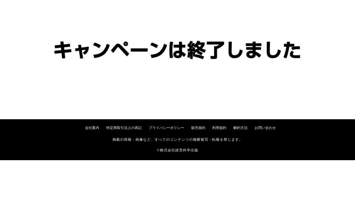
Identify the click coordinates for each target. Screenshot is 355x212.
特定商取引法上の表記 (124, 128)
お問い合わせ (265, 128)
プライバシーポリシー (166, 128)
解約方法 (240, 128)
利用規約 (219, 128)
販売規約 (198, 128)
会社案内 (92, 128)
